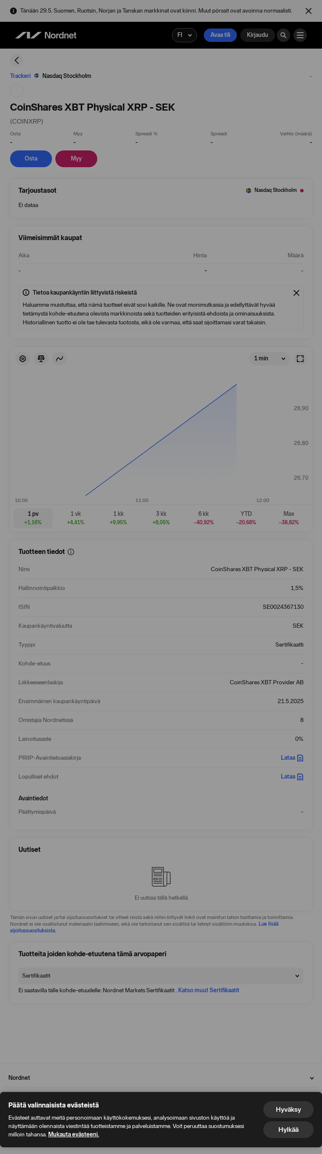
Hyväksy (288, 1109)
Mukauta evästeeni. (73, 1134)
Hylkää (288, 1129)
